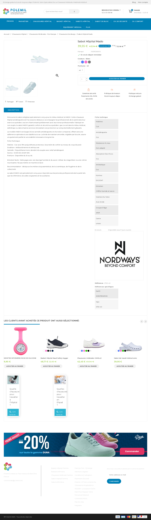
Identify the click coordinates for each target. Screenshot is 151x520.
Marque (81, 51)
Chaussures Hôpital (42, 21)
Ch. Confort (137, 21)
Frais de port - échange (83, 468)
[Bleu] (82, 62)
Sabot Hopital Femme (59, 478)
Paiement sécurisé (82, 478)
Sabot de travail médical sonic (125, 358)
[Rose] (85, 62)
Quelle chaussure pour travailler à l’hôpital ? (14, 397)
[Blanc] (79, 62)
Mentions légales (81, 472)
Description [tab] (13, 110)
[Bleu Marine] (52, 351)
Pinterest (31, 102)
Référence (99, 283)
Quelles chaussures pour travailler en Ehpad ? (62, 397)
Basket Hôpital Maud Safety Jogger (54, 358)
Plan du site (79, 502)
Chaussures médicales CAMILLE (89, 358)
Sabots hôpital (82, 21)
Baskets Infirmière (58, 472)
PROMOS (10, 21)
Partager (10, 102)
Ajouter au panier (117, 78)
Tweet (20, 102)
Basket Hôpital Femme (60, 468)
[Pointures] (81, 70)
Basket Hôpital (63, 21)
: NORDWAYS (95, 51)
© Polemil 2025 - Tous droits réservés (18, 517)
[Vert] (86, 351)
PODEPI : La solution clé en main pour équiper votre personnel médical (85, 492)
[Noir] (48, 351)
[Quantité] (82, 79)
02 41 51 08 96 (107, 12)
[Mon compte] (143, 2)
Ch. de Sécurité (120, 21)
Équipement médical (72, 27)
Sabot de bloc (102, 21)
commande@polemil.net (13, 480)
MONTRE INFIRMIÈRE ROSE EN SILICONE (20, 358)
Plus (88, 27)
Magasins (78, 505)
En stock (98, 230)
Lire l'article (12, 412)
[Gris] (89, 62)
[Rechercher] (62, 11)
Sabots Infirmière (57, 482)
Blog (134, 2)
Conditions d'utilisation (83, 475)
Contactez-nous (81, 498)
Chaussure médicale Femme (62, 475)
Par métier (23, 21)
